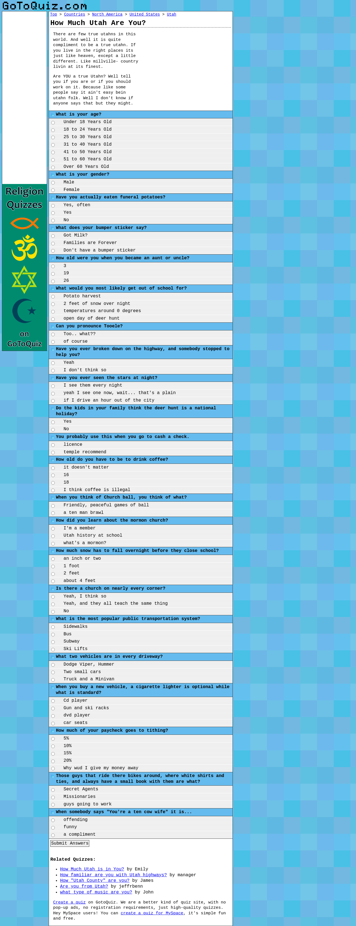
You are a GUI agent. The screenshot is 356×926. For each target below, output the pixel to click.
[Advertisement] (189, 64)
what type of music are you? (96, 892)
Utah (171, 14)
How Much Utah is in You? (92, 869)
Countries (74, 14)
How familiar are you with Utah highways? (113, 875)
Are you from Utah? (84, 886)
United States (145, 14)
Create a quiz (69, 902)
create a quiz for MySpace (152, 913)
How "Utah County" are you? (95, 880)
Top (53, 14)
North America (107, 14)
